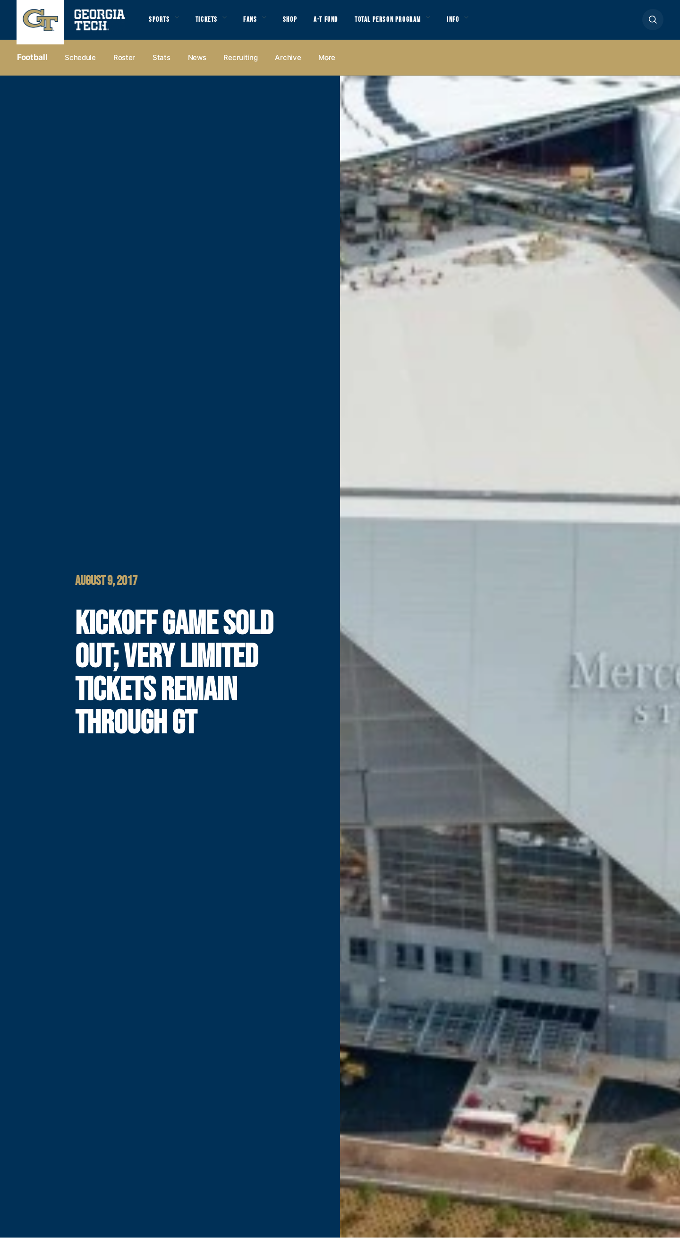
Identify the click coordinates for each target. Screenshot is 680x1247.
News (197, 66)
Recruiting (240, 66)
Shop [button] (302, 24)
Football (32, 66)
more (326, 66)
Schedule (80, 66)
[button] (652, 24)
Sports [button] (160, 24)
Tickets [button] (212, 24)
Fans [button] (259, 24)
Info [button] (482, 24)
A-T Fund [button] (341, 24)
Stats (161, 66)
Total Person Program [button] (409, 24)
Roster (124, 66)
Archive (288, 66)
